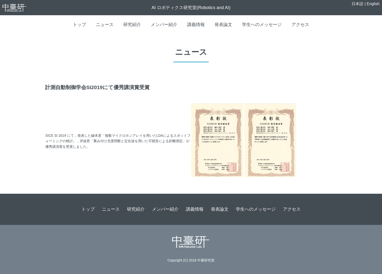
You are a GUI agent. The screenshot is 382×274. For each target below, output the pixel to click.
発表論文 (223, 24)
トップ (79, 24)
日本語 (357, 4)
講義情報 (196, 24)
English (373, 4)
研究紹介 (132, 24)
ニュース (105, 24)
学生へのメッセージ (262, 24)
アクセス (300, 24)
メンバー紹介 (164, 24)
